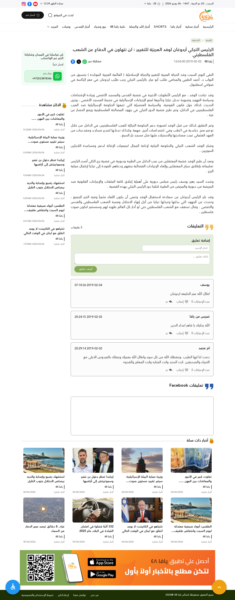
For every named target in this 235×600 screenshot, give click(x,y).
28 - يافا (154, 4)
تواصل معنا (79, 595)
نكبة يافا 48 (117, 26)
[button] (182, 301)
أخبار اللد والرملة (139, 26)
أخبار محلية (192, 26)
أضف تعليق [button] (85, 269)
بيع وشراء (100, 26)
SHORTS (160, 26)
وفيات (66, 26)
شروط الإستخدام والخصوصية (37, 595)
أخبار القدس (82, 26)
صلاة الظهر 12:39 (53, 4)
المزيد (54, 26)
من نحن (95, 595)
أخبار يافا (176, 26)
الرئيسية (208, 26)
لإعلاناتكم (63, 595)
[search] (61, 15)
